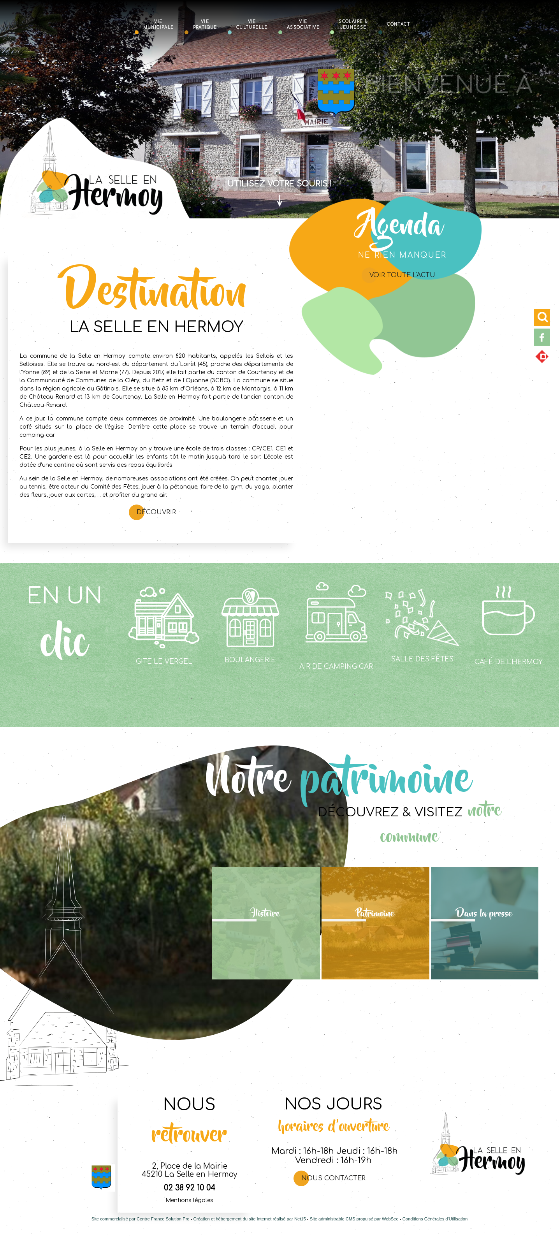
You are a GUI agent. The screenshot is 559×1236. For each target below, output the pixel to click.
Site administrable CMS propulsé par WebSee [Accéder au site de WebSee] (354, 1219)
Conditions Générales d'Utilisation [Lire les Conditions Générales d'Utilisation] (435, 1219)
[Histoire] (266, 923)
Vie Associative (303, 24)
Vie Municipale (158, 24)
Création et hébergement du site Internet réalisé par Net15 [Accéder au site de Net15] (249, 1219)
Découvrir (156, 512)
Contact (398, 24)
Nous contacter (333, 1178)
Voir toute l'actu (402, 275)
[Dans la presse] (485, 923)
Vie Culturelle (252, 24)
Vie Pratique (205, 24)
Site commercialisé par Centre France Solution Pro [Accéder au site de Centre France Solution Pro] (140, 1219)
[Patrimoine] (375, 923)
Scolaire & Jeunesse (353, 24)
